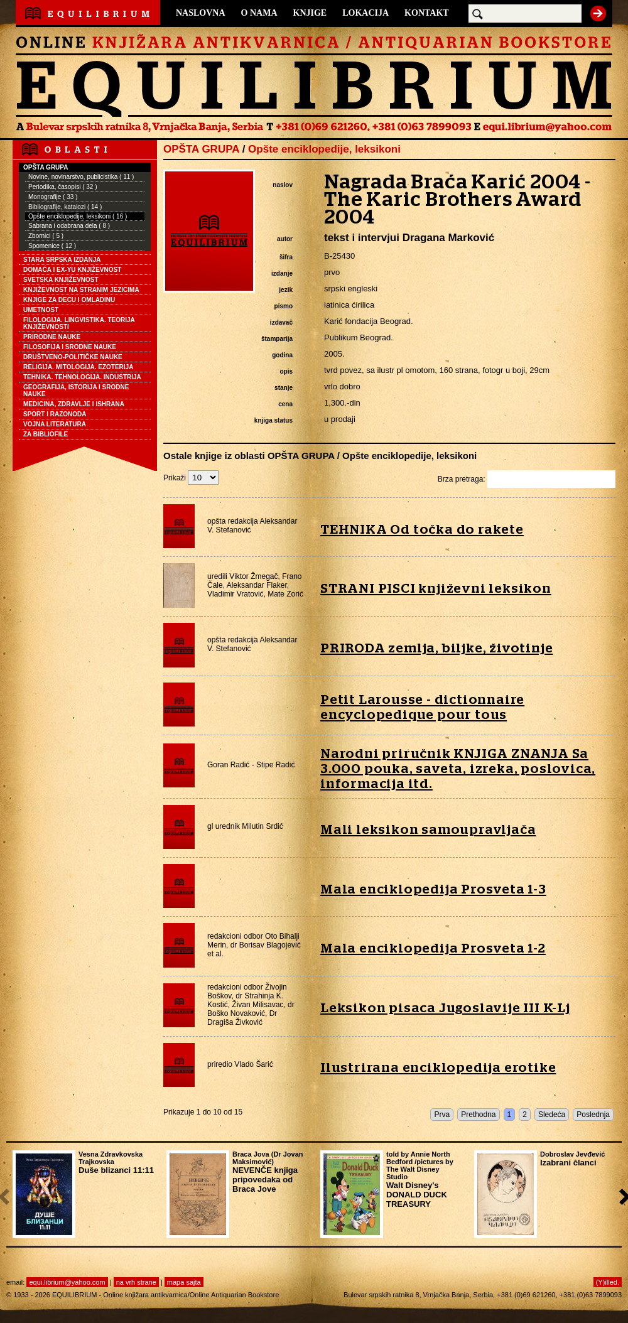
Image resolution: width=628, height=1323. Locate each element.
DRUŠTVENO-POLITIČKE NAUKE (72, 357)
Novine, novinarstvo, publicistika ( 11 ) (81, 176)
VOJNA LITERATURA (54, 424)
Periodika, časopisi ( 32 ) (62, 186)
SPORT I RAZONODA (55, 414)
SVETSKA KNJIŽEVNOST (61, 279)
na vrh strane (136, 1282)
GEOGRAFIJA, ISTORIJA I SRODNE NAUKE (76, 390)
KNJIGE (310, 13)
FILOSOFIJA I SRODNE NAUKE (69, 346)
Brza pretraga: (526, 479)
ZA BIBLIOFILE (45, 434)
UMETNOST (40, 309)
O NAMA (259, 13)
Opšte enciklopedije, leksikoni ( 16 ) (77, 216)
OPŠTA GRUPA (45, 167)
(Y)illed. (607, 1282)
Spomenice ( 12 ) (52, 245)
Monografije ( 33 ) (52, 196)
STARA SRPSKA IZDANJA (62, 259)
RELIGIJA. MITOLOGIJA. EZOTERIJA (78, 367)
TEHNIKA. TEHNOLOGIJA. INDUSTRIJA (82, 377)
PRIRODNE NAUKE (51, 336)
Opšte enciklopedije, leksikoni (324, 149)
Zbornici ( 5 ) (45, 235)
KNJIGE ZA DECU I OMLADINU (69, 299)
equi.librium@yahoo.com (67, 1282)
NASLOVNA (200, 13)
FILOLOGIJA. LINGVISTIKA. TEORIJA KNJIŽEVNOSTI (79, 323)
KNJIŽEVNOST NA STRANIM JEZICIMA (81, 289)
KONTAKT (426, 13)
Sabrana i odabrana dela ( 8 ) (69, 225)
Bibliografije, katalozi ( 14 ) (65, 206)
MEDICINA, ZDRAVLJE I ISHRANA (73, 404)
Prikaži (191, 477)
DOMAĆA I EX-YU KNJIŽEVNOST (72, 269)
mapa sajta (184, 1282)
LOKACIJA (365, 13)
